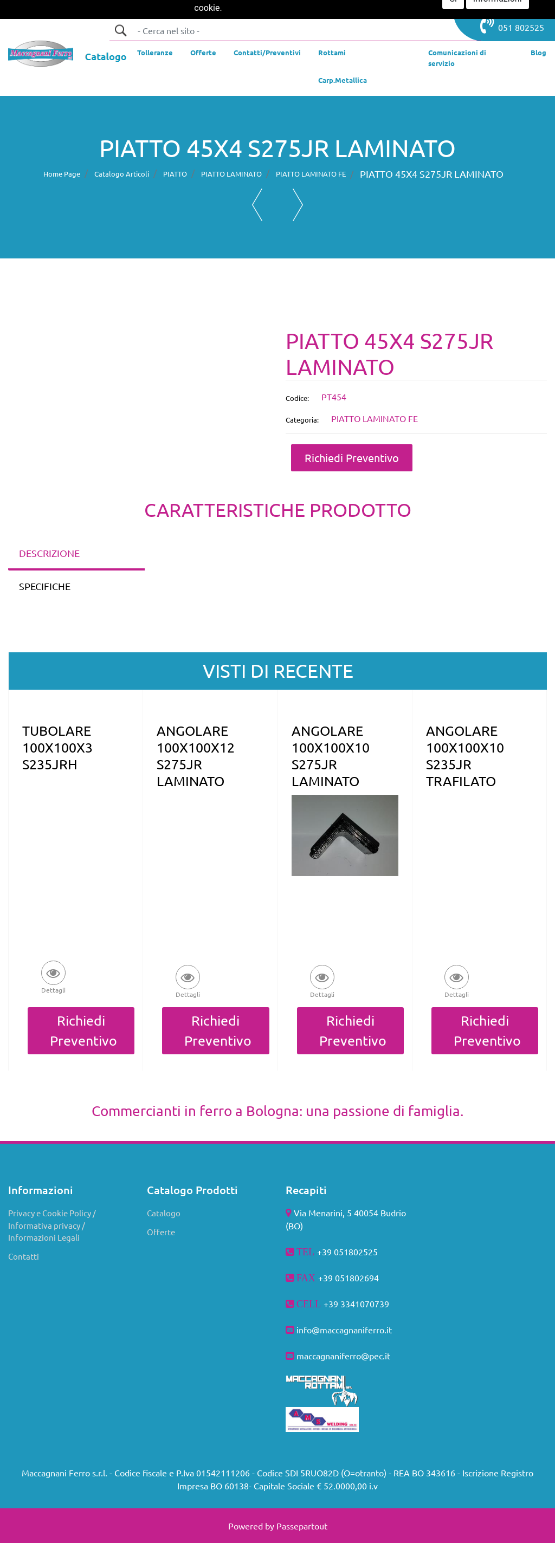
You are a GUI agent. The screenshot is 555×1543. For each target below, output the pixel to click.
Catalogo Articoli (121, 173)
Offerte (161, 1232)
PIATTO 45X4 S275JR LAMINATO (432, 173)
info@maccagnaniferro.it (344, 1329)
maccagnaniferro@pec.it (343, 1355)
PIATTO (175, 173)
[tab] (76, 553)
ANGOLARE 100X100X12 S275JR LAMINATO (196, 755)
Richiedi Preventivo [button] (352, 457)
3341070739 (364, 1303)
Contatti (23, 1256)
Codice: (297, 398)
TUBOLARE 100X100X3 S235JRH (57, 747)
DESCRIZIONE (49, 553)
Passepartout (301, 1525)
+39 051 (334, 1277)
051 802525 (512, 25)
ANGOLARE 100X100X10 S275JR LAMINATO (331, 755)
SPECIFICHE (44, 586)
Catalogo (163, 1213)
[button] (120, 30)
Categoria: (302, 419)
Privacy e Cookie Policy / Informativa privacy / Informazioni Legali (52, 1225)
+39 (332, 1303)
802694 (364, 1277)
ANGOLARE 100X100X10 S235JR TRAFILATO (465, 755)
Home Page (61, 173)
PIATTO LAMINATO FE (311, 173)
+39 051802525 (347, 1251)
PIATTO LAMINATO (231, 173)
